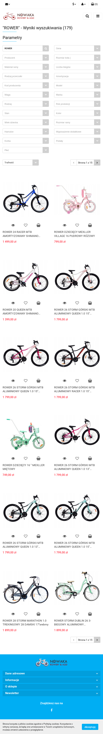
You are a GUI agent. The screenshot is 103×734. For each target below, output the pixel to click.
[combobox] (77, 48)
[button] (94, 4)
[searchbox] (24, 57)
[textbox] (74, 48)
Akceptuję (90, 727)
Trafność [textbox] (9, 162)
